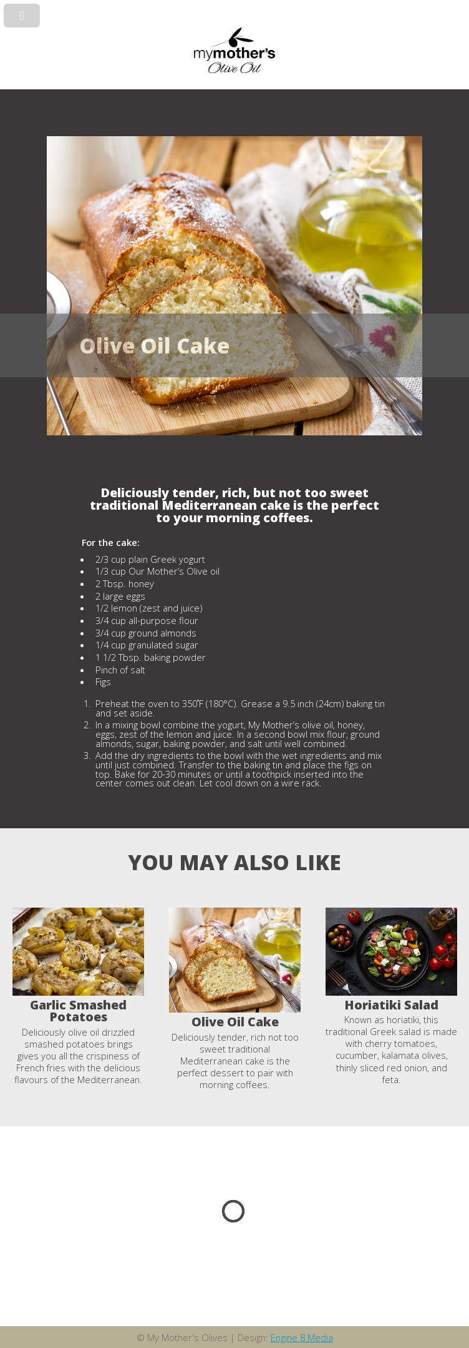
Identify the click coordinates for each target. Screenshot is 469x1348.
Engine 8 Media (302, 1337)
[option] (78, 997)
